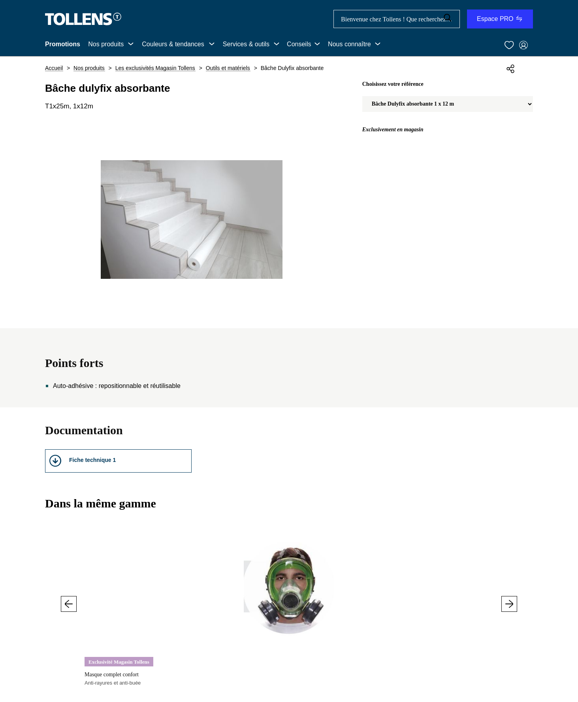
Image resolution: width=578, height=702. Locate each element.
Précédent (69, 604)
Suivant (509, 604)
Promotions (62, 44)
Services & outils (246, 44)
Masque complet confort (112, 674)
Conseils (299, 44)
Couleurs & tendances (173, 44)
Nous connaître (349, 44)
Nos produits (106, 44)
